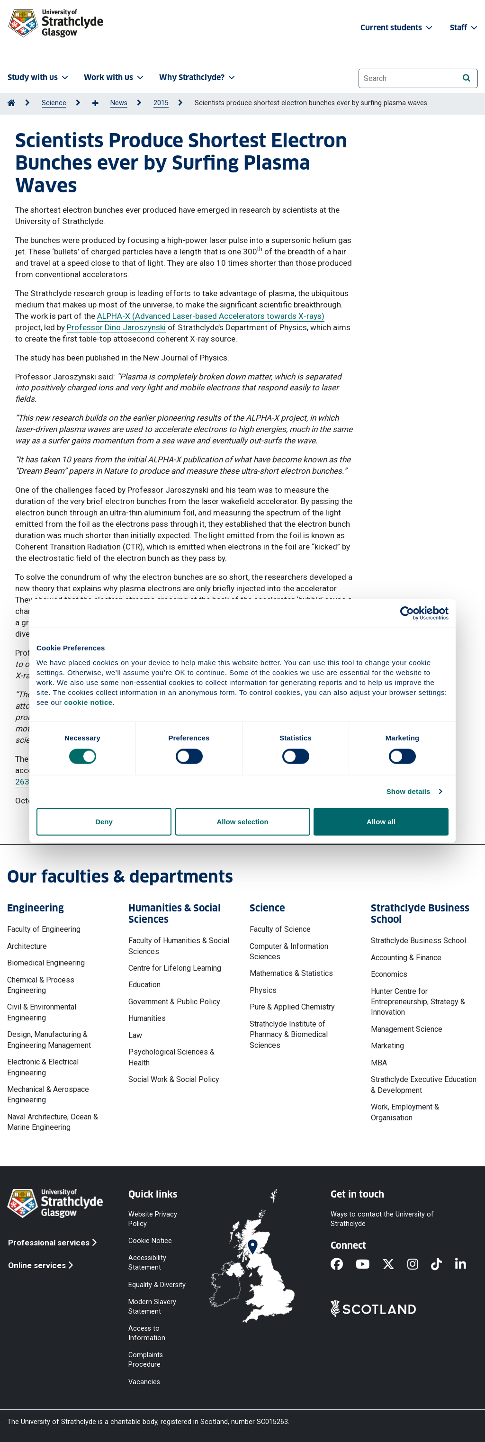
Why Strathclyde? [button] (198, 77)
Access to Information (146, 1333)
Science (54, 103)
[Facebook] (343, 1265)
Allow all (381, 821)
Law (135, 1035)
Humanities (147, 1018)
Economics (389, 974)
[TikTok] (443, 1265)
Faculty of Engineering (44, 929)
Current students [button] (397, 28)
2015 (161, 103)
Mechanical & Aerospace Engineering (48, 1094)
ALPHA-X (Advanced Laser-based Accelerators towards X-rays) (210, 316)
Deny (104, 821)
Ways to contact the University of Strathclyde (382, 1218)
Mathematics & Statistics (291, 973)
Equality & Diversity (157, 1284)
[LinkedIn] (467, 1265)
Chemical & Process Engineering (40, 985)
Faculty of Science (280, 929)
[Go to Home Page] (11, 103)
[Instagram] (419, 1265)
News (118, 103)
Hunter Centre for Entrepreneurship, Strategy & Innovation (418, 1002)
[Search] (466, 78)
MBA (379, 1062)
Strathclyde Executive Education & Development (423, 1084)
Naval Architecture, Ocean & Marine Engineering (52, 1122)
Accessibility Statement (147, 1262)
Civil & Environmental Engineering (41, 1012)
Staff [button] (464, 28)
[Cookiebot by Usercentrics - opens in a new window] (407, 613)
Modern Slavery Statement (152, 1306)
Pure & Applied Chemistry (292, 1006)
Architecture (27, 946)
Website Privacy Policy (152, 1218)
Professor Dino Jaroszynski (116, 327)
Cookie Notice (150, 1241)
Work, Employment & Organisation (405, 1112)
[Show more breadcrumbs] (100, 104)
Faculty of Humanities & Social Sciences (178, 945)
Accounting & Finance (406, 957)
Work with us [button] (114, 77)
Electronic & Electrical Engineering (43, 1067)
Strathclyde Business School (418, 940)
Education (144, 984)
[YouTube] (369, 1265)
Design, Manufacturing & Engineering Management (49, 1039)
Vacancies (144, 1382)
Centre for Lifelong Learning (174, 968)
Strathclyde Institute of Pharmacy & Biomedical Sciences (289, 1034)
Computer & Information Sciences (289, 951)
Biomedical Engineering (46, 962)
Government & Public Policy (174, 1001)
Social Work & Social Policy (173, 1079)
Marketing (387, 1045)
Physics (263, 990)
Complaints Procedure (145, 1360)
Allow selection (242, 821)
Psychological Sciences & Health (171, 1057)
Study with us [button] (39, 77)
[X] (394, 1265)
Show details (408, 791)
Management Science (406, 1029)
